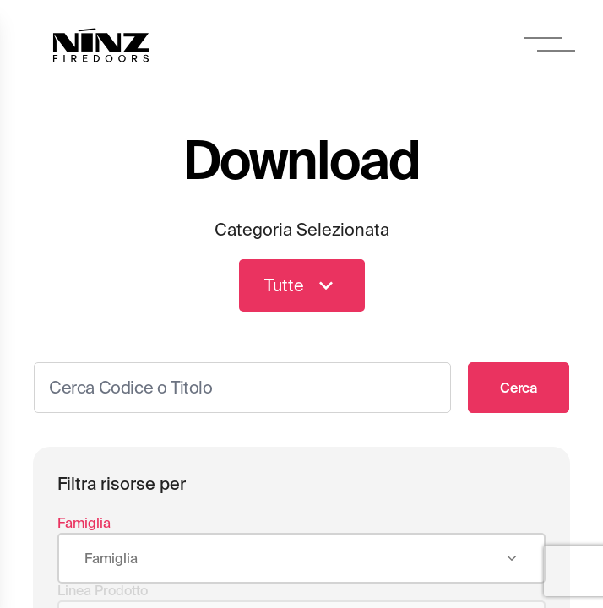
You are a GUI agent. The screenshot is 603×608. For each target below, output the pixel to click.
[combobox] (301, 558)
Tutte (302, 285)
